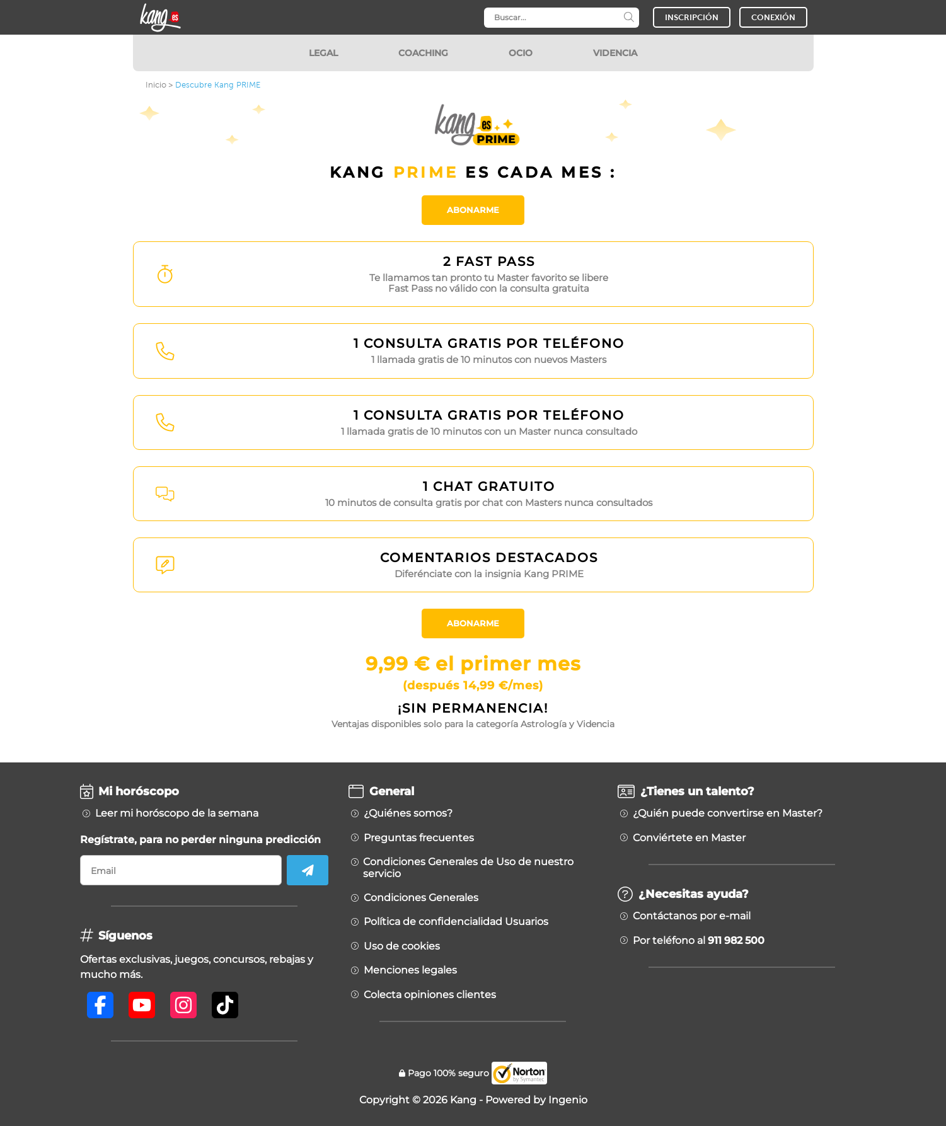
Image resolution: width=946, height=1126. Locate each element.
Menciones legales (410, 970)
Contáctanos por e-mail (692, 916)
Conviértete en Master (689, 838)
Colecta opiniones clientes (430, 995)
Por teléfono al (698, 940)
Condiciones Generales (421, 898)
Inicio (156, 84)
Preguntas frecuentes (419, 838)
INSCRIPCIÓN (691, 17)
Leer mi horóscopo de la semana (176, 813)
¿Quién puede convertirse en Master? (727, 813)
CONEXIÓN (773, 17)
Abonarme (473, 210)
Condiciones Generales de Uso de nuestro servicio (468, 867)
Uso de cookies (402, 946)
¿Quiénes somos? (408, 813)
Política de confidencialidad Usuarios (456, 922)
